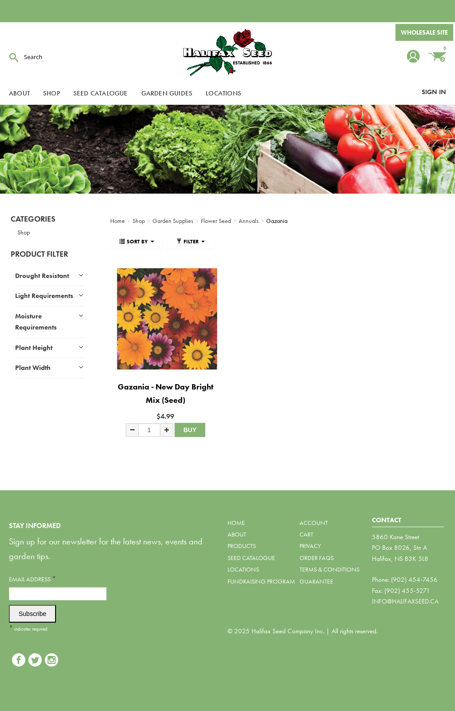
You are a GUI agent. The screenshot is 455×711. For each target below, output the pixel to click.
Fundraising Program (261, 581)
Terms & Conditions (329, 569)
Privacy (310, 546)
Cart (306, 534)
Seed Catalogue (100, 93)
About (19, 93)
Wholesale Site (424, 32)
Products (242, 546)
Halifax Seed (227, 53)
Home (236, 523)
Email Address (32, 579)
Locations (223, 93)
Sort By (136, 241)
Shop (51, 93)
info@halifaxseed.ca (405, 601)
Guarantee (316, 581)
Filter (190, 241)
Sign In (434, 91)
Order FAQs (316, 558)
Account (313, 523)
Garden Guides (167, 93)
